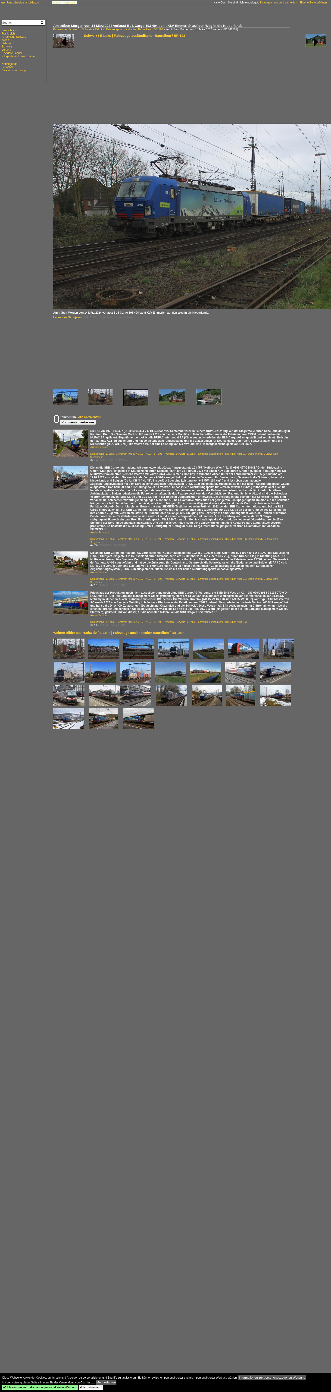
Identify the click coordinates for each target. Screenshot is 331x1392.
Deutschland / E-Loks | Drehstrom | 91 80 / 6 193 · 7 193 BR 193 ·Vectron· (132, 453)
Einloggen (265, 2)
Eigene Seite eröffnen (313, 2)
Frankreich (8, 33)
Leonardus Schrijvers (67, 317)
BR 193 (158, 29)
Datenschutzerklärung (14, 70)
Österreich (8, 43)
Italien (5, 40)
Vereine (6, 49)
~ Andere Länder (12, 53)
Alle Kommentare (89, 417)
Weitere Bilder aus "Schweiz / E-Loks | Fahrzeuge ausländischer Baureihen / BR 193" (118, 633)
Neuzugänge (9, 64)
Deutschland (9, 30)
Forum (57, 2)
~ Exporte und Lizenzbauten (19, 56)
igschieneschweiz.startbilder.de (20, 2)
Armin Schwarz (99, 447)
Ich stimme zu (90, 1387)
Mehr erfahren (106, 1382)
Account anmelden (285, 2)
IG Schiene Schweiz (14, 36)
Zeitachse (8, 67)
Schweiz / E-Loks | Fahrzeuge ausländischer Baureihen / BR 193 (134, 36)
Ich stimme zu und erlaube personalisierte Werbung (40, 1387)
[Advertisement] (101, 82)
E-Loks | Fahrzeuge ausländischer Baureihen (123, 29)
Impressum (69, 2)
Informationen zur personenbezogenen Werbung (272, 1377)
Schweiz (87, 29)
